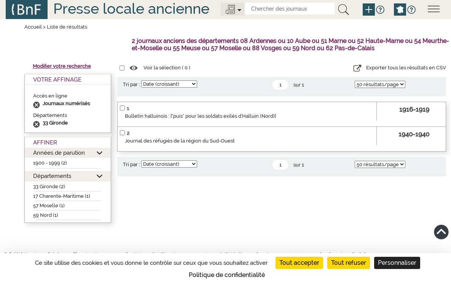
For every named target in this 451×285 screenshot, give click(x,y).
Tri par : (131, 84)
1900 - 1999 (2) (50, 163)
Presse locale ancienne (131, 8)
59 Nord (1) (45, 215)
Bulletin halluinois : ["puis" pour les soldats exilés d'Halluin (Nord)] (200, 116)
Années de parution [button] (59, 152)
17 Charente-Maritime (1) (61, 196)
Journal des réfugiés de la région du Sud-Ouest (180, 141)
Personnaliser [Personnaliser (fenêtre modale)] (397, 262)
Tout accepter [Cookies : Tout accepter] (299, 262)
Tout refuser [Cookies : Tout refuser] (348, 262)
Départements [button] (52, 176)
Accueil (33, 27)
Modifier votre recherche (62, 66)
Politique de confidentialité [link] (227, 275)
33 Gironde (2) (49, 186)
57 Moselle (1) (49, 205)
